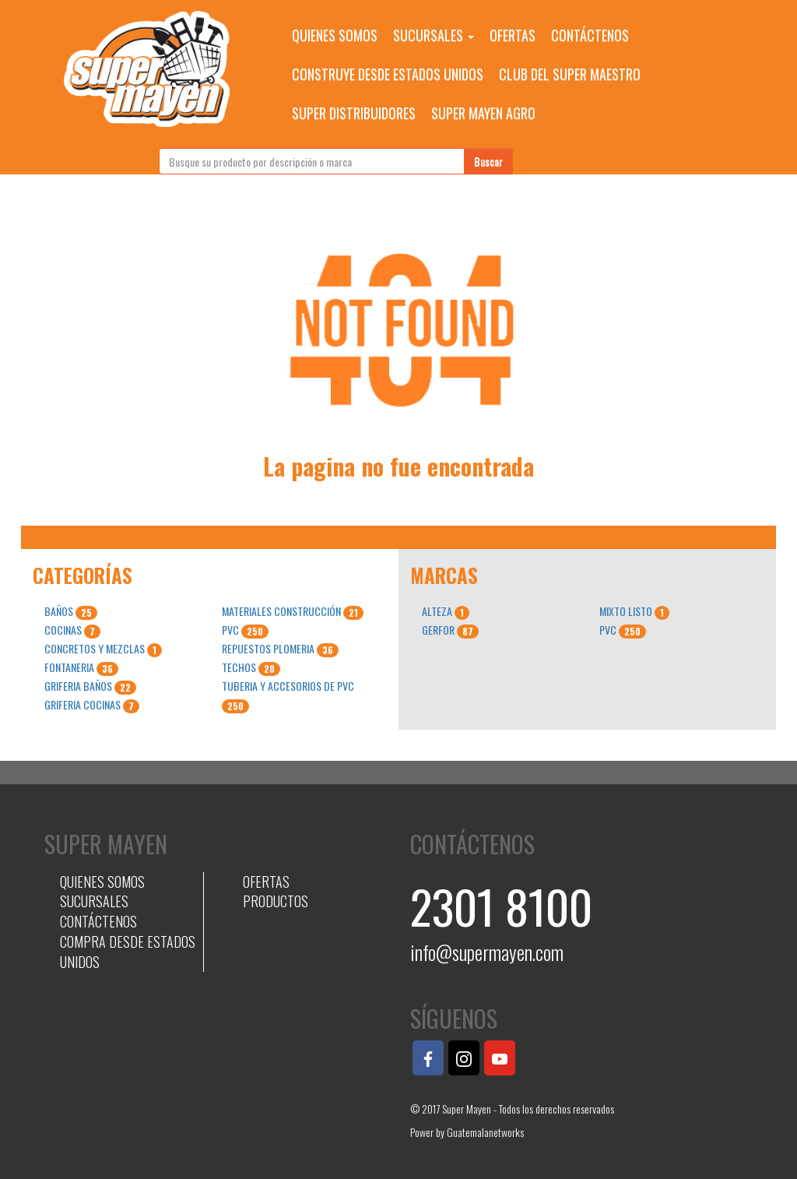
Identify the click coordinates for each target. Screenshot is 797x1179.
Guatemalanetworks (485, 1132)
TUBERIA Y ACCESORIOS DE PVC (288, 695)
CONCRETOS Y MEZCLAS (103, 648)
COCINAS (72, 630)
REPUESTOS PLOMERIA (280, 648)
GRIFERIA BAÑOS (90, 686)
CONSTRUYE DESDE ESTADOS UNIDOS (387, 74)
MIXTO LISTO (634, 611)
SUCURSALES (433, 35)
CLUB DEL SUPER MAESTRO (570, 74)
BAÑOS (70, 611)
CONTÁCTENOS (590, 35)
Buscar (488, 161)
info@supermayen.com (487, 952)
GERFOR (450, 630)
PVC (245, 630)
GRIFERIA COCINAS (91, 704)
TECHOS (251, 667)
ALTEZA (445, 611)
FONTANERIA (81, 667)
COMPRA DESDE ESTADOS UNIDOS (127, 951)
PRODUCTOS (275, 901)
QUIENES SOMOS (334, 35)
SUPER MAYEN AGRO (483, 113)
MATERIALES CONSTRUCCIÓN (292, 611)
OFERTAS (512, 35)
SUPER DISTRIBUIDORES (354, 113)
